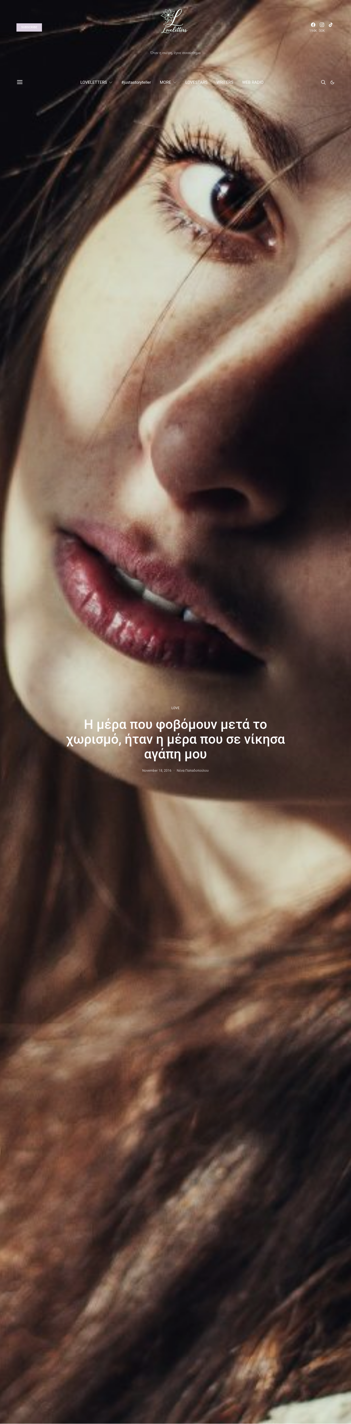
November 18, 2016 (156, 771)
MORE (165, 82)
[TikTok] (331, 27)
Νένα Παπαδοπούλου (193, 771)
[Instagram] (322, 27)
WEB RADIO (253, 82)
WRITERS (224, 82)
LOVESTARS (196, 82)
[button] (332, 82)
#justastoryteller (136, 82)
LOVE (175, 708)
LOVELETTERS (93, 82)
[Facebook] (313, 27)
